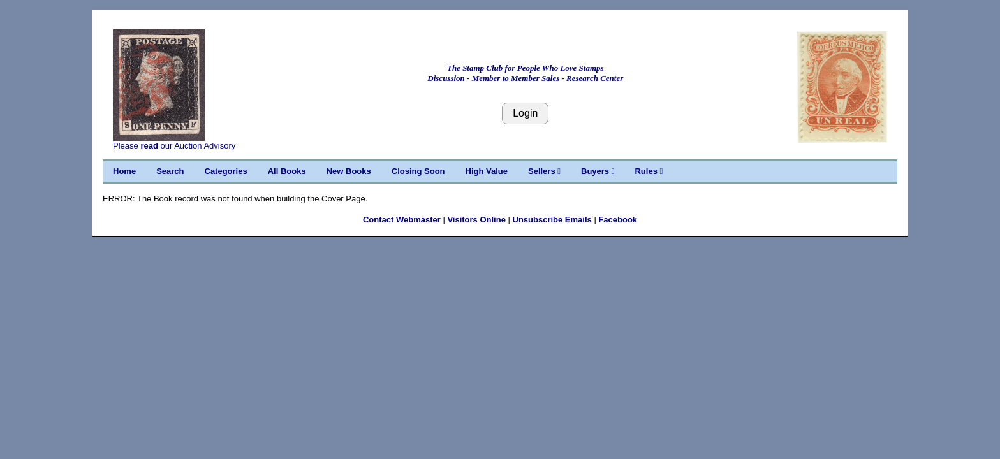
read (149, 145)
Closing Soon (418, 171)
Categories (226, 171)
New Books (349, 171)
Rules (649, 171)
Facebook (617, 219)
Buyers (597, 171)
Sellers (544, 171)
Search (170, 171)
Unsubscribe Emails (552, 219)
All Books (287, 171)
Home (124, 171)
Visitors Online (476, 219)
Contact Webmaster (402, 219)
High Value (487, 171)
